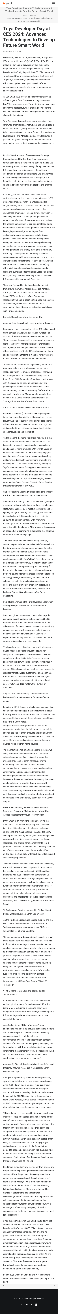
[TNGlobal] (7, 3)
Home (24, 15)
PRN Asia (32, 15)
